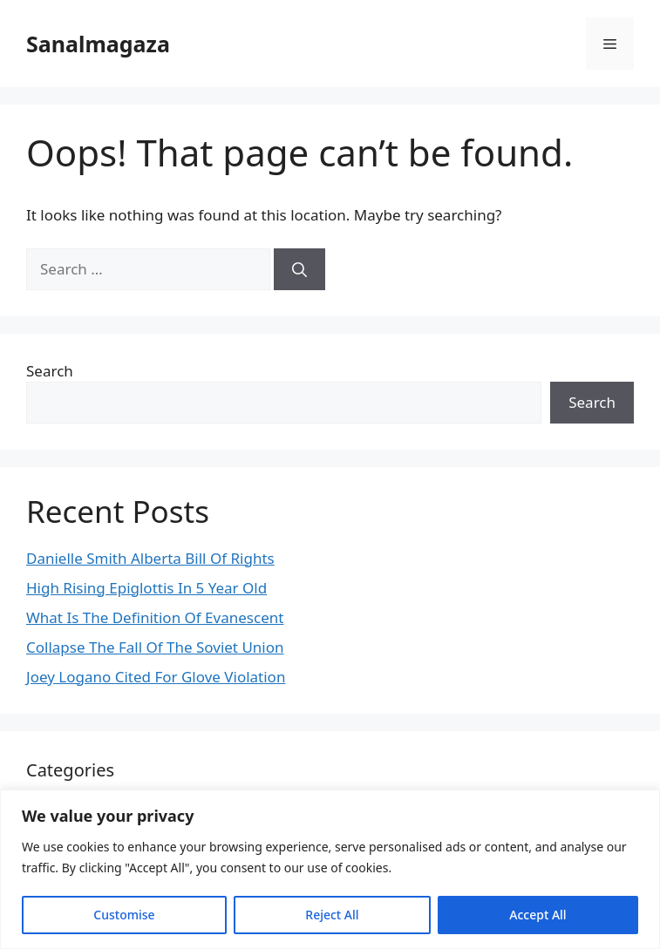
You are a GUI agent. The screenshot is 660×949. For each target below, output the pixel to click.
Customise (123, 914)
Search (49, 371)
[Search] (299, 269)
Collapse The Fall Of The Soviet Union (155, 647)
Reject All (331, 914)
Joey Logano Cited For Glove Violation (155, 677)
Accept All (537, 914)
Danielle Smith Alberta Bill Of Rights (150, 558)
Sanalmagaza (98, 43)
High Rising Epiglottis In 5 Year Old (146, 588)
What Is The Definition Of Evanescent (154, 617)
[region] (330, 869)
